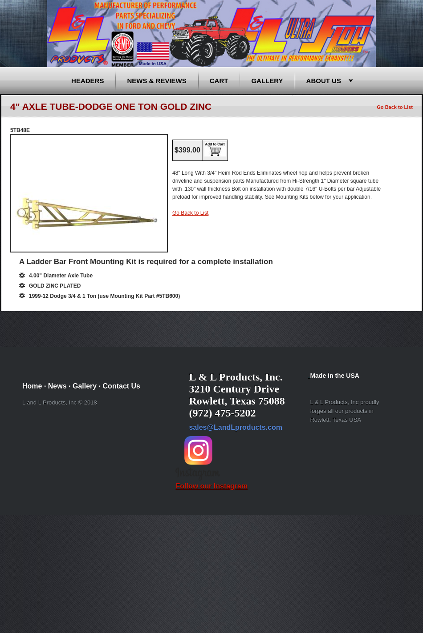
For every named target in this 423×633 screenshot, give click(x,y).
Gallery (267, 80)
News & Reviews (156, 80)
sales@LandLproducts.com (235, 427)
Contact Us (121, 386)
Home (32, 386)
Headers (87, 80)
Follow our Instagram (211, 482)
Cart (219, 80)
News (57, 386)
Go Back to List (395, 107)
